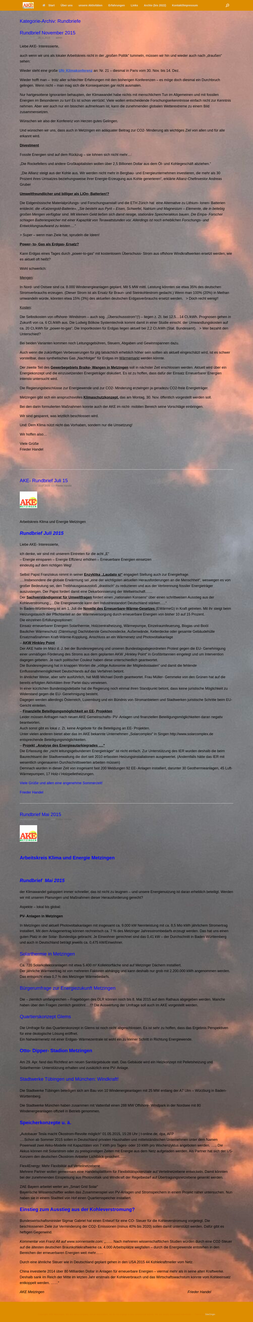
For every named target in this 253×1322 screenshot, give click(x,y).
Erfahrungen (116, 5)
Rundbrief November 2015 (48, 32)
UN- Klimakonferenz (76, 71)
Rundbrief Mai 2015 (40, 814)
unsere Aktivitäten (90, 5)
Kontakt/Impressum (185, 5)
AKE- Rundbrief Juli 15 (44, 480)
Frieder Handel (63, 485)
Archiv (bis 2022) (155, 5)
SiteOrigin (210, 1314)
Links (134, 5)
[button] (227, 5)
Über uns (67, 5)
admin (59, 37)
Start (48, 5)
